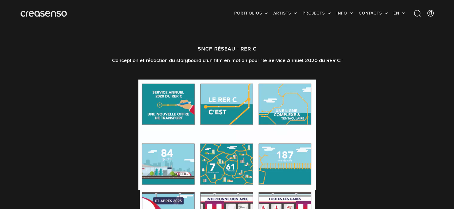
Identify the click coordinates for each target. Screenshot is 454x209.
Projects (314, 13)
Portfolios (248, 13)
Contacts (370, 13)
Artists (282, 13)
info (341, 13)
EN (396, 13)
